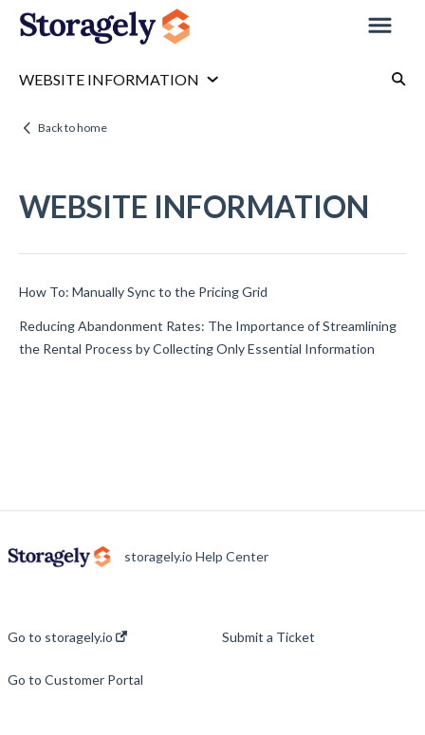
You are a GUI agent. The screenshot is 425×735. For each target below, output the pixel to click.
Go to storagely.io (67, 637)
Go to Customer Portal (75, 680)
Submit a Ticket (268, 637)
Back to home (72, 127)
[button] (380, 27)
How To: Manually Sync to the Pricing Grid (143, 292)
